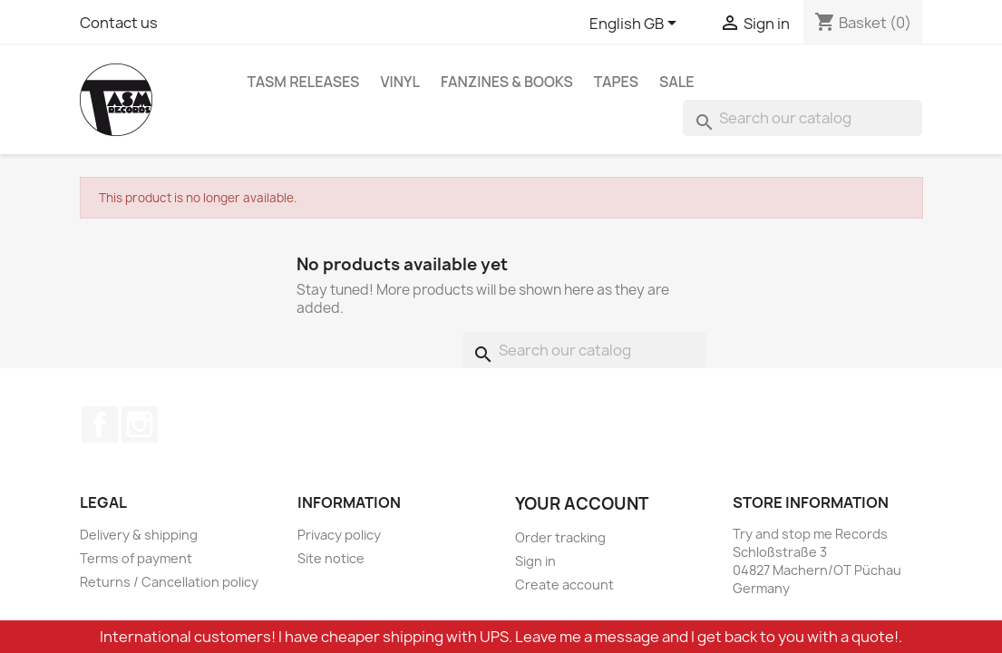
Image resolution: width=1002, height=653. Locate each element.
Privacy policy (339, 534)
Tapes (616, 82)
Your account (581, 503)
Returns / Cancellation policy (169, 581)
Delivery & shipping (139, 534)
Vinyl (400, 82)
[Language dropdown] (636, 24)
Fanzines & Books (507, 82)
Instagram (140, 424)
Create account (564, 584)
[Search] (802, 118)
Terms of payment (136, 558)
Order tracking (560, 537)
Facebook (100, 424)
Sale (677, 82)
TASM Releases (304, 82)
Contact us (119, 23)
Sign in (535, 561)
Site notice (331, 558)
